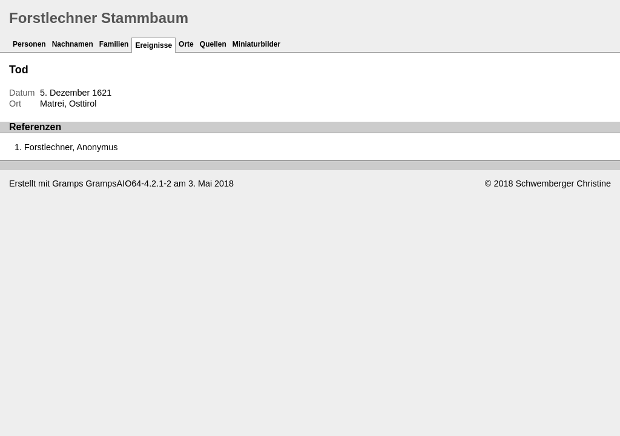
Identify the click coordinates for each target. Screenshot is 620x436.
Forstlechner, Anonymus (70, 147)
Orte (186, 44)
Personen (29, 44)
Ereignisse (153, 45)
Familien (114, 44)
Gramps (67, 183)
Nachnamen (72, 44)
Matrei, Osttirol (68, 103)
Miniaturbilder (256, 44)
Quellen (213, 44)
